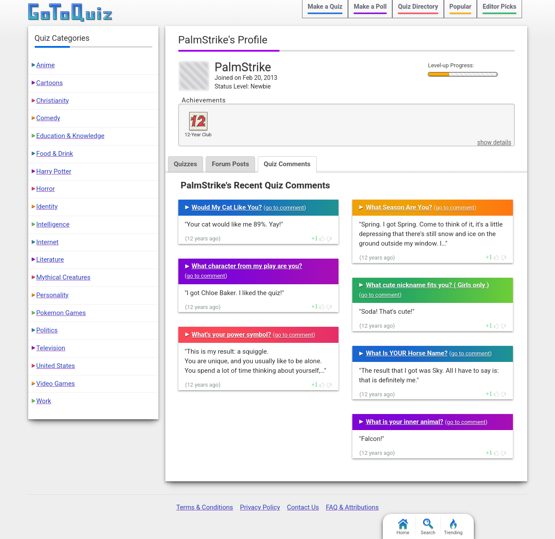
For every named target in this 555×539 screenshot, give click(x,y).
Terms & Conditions (204, 507)
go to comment (285, 207)
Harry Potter (54, 171)
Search (428, 527)
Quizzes (185, 164)
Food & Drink (54, 154)
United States (55, 366)
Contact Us (303, 507)
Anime (45, 65)
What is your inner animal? (404, 422)
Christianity (52, 101)
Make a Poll (370, 6)
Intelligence (53, 224)
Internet (47, 242)
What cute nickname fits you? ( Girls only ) (427, 285)
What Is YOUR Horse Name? (406, 353)
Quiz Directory (418, 6)
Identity (47, 206)
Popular (461, 6)
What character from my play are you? (247, 266)
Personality (52, 295)
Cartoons (49, 83)
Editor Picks (499, 6)
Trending (453, 527)
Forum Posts (230, 164)
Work (43, 401)
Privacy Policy (260, 507)
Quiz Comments (287, 164)
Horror (45, 189)
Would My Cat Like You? (227, 207)
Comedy (48, 118)
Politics (47, 330)
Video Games (55, 384)
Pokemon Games (61, 313)
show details (494, 142)
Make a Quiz (325, 6)
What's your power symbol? (231, 335)
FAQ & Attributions (352, 507)
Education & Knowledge (70, 136)
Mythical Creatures (63, 277)
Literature (50, 259)
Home (403, 527)
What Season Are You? (399, 207)
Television (51, 348)
